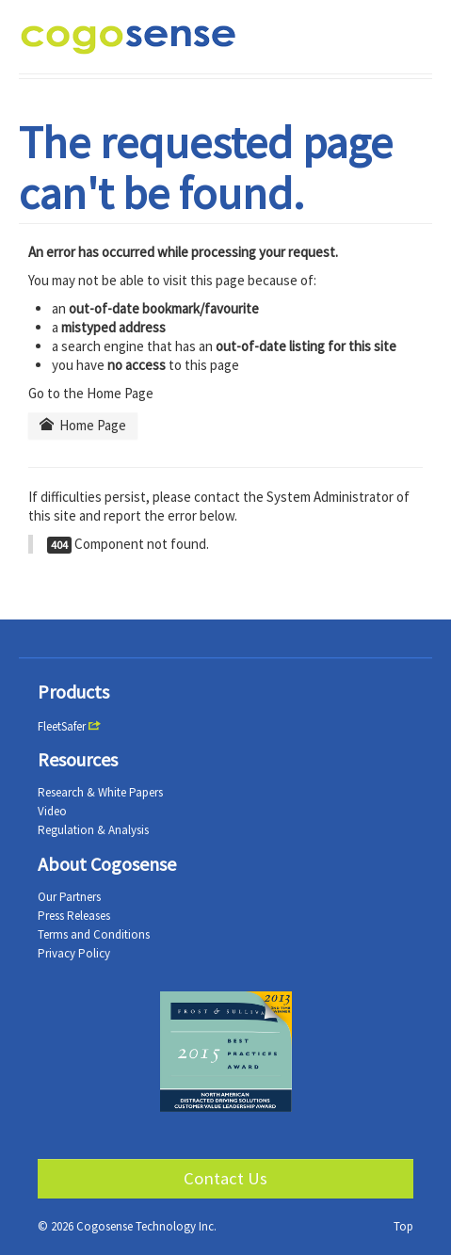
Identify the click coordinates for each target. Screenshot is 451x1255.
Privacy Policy (74, 953)
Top (403, 1226)
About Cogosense (107, 864)
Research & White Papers (100, 792)
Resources (78, 759)
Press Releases (74, 916)
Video (52, 811)
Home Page (83, 425)
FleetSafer (62, 726)
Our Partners (69, 897)
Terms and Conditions (94, 934)
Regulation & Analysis (93, 830)
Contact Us (225, 1178)
